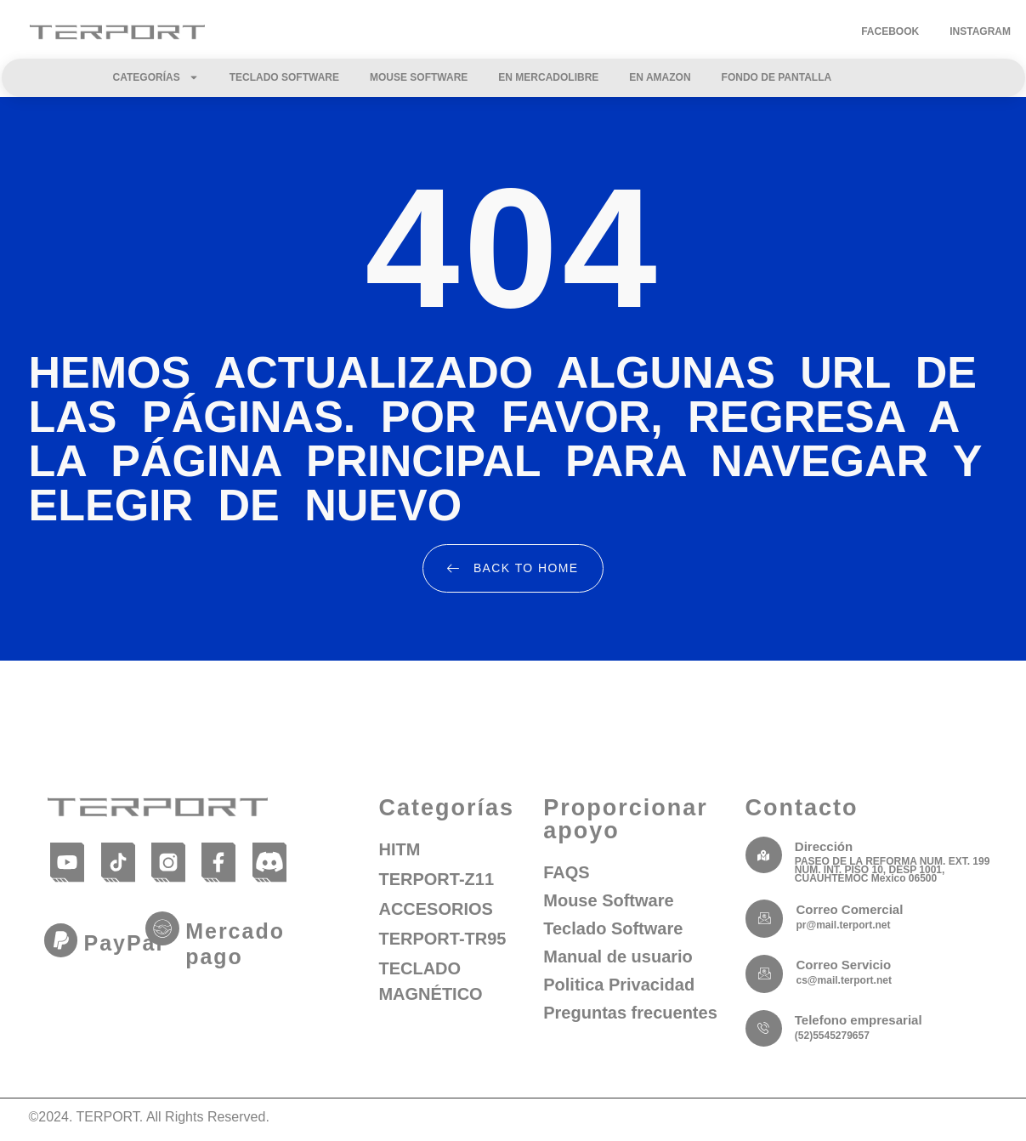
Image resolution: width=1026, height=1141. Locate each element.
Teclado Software (284, 77)
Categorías (156, 77)
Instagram (980, 31)
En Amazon (659, 77)
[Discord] (269, 862)
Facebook (890, 31)
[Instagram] (168, 862)
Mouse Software (419, 77)
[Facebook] (219, 862)
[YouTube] (67, 862)
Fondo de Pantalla (777, 77)
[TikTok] (117, 862)
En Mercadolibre (548, 77)
